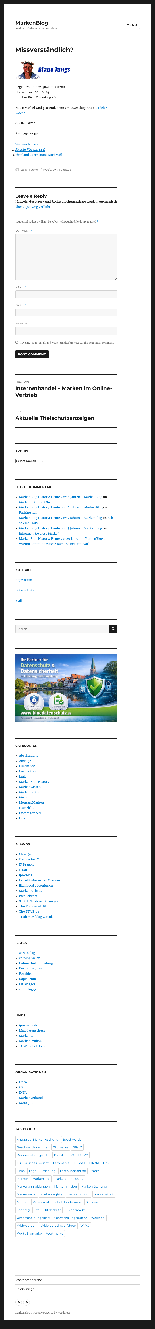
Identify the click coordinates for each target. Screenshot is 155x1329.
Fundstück (65, 169)
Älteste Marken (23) (30, 149)
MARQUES (26, 1103)
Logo (32, 1171)
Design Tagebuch (32, 968)
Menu (132, 25)
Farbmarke (61, 1163)
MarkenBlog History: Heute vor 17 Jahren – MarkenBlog (60, 518)
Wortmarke (54, 1233)
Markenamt (41, 1178)
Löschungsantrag (73, 1171)
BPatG (77, 1147)
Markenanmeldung (68, 1178)
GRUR (23, 1087)
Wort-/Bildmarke (29, 1233)
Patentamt (41, 1202)
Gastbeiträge (25, 1289)
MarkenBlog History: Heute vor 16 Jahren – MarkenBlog (61, 507)
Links (21, 1171)
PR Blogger (27, 984)
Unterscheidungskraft (33, 1218)
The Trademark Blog (34, 906)
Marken (22, 1178)
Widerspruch (26, 1225)
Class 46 (25, 854)
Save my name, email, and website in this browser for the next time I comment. (67, 342)
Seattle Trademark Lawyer (38, 901)
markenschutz (79, 1194)
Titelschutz (53, 1210)
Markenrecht (26, 1194)
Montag (23, 1202)
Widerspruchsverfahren (58, 1225)
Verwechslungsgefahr (70, 1218)
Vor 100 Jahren (26, 144)
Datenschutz (24, 590)
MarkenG (26, 1036)
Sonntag (23, 1210)
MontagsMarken (31, 802)
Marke (95, 1171)
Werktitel (98, 1218)
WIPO (84, 1225)
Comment (23, 230)
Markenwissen (30, 787)
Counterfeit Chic (31, 859)
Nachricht (26, 808)
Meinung (25, 797)
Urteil (23, 818)
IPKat (23, 870)
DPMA (58, 1155)
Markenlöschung (94, 1186)
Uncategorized (30, 813)
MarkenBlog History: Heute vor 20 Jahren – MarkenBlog (61, 538)
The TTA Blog (29, 911)
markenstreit (104, 1194)
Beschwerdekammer (33, 1147)
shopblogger (28, 989)
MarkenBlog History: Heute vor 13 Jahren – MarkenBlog (60, 528)
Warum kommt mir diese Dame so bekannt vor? (54, 544)
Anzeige (25, 761)
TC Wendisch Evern (33, 1046)
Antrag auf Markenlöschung (37, 1139)
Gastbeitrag (27, 771)
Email (21, 305)
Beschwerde (72, 1139)
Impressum (23, 580)
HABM (94, 1163)
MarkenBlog (31, 23)
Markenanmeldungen (33, 1186)
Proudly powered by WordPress (51, 1312)
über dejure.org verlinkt (32, 207)
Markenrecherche (28, 1280)
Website (21, 323)
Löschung (48, 1171)
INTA (23, 1092)
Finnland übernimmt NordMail (38, 155)
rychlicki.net (28, 896)
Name (20, 287)
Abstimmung (28, 755)
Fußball (79, 1163)
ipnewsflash (28, 1025)
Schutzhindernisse (68, 1202)
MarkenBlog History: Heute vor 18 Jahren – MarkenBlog (60, 497)
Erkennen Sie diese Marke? (39, 533)
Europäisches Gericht (33, 1163)
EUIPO (83, 1155)
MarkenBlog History (34, 781)
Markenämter (29, 792)
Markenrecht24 (30, 891)
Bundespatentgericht (33, 1155)
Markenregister (52, 1194)
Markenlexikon (30, 1041)
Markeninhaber (65, 1186)
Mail (18, 601)
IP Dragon (26, 864)
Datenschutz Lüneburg (36, 963)
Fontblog (26, 973)
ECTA (23, 1082)
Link (22, 776)
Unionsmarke (75, 1210)
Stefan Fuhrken (30, 169)
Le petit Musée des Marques (39, 880)
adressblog (27, 953)
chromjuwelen (29, 958)
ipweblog (25, 875)
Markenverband (31, 1098)
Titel (37, 1210)
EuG (71, 1155)
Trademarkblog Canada (36, 917)
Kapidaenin (27, 979)
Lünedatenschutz (32, 1030)
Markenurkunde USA (34, 502)
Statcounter (9, 1326)
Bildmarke (60, 1147)
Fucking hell (28, 512)
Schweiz (92, 1202)
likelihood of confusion (36, 885)
